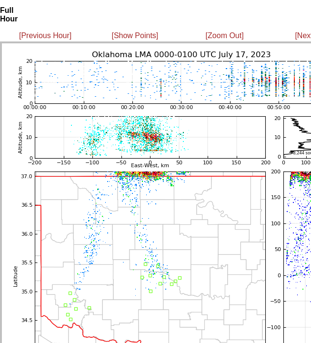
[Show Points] (134, 35)
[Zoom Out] (225, 35)
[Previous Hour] (45, 35)
